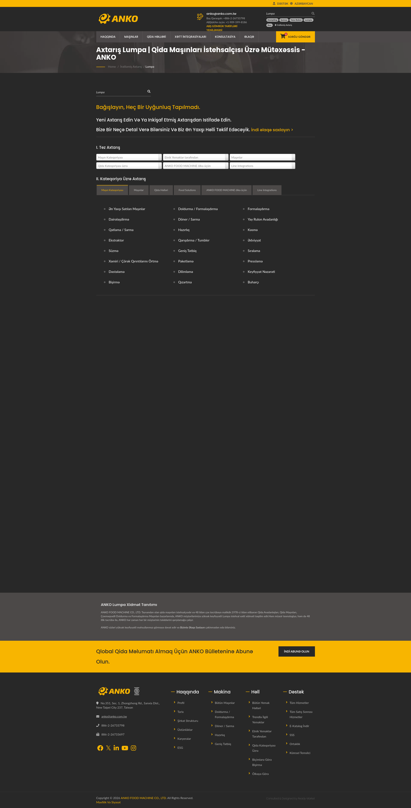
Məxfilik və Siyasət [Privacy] (108, 802)
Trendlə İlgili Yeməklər (260, 719)
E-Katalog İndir (299, 726)
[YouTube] (124, 748)
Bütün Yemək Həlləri (261, 705)
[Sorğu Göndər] (295, 36)
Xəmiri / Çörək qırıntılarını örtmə (133, 261)
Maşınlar (131, 37)
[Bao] (269, 25)
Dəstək (282, 3)
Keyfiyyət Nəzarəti (261, 272)
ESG (180, 747)
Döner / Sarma (189, 219)
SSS (292, 735)
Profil (181, 702)
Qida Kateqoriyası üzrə (264, 748)
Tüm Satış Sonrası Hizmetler (301, 714)
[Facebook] (100, 748)
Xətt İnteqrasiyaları (190, 37)
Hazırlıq (184, 230)
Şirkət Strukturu (188, 720)
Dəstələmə (117, 272)
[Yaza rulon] (296, 20)
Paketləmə (186, 261)
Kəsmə (253, 230)
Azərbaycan (304, 3)
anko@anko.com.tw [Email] (114, 716)
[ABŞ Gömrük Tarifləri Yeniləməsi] (227, 28)
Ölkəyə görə (260, 773)
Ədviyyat (254, 240)
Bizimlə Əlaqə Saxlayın (193, 627)
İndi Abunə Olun (296, 651)
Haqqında (108, 37)
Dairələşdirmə (119, 219)
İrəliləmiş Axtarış (283, 25)
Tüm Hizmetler (299, 702)
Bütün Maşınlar (225, 702)
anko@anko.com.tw (221, 14)
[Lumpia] (308, 20)
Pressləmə (255, 261)
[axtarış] (312, 13)
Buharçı (253, 282)
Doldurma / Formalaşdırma (198, 209)
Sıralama (254, 251)
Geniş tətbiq (187, 251)
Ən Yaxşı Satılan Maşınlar (127, 209)
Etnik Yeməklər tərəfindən (262, 733)
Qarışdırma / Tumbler (194, 240)
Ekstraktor (116, 240)
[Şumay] (284, 20)
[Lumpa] (287, 13)
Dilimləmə (185, 272)
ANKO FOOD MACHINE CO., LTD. (144, 798)
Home (112, 66)
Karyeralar (184, 738)
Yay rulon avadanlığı (263, 219)
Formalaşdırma (259, 209)
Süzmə (113, 251)
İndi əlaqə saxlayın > (274, 130)
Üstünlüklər (185, 729)
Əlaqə (249, 37)
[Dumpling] (272, 20)
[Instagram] (133, 748)
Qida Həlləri (156, 37)
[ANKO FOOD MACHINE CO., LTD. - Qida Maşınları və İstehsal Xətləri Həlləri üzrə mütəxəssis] (118, 18)
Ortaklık (295, 744)
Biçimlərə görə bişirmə (262, 762)
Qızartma (185, 282)
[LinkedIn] (116, 748)
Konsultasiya (225, 37)
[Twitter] (108, 748)
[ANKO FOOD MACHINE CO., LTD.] (130, 691)
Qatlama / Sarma (121, 230)
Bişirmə (114, 282)
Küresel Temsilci (300, 753)
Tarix (181, 711)
